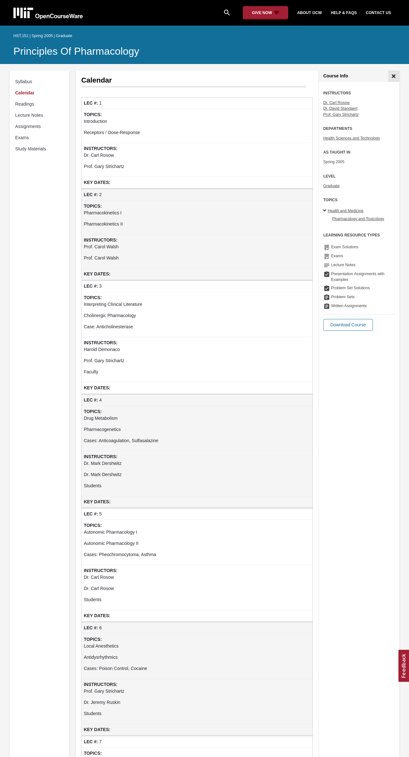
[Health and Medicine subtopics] (325, 211)
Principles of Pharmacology (76, 51)
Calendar (25, 92)
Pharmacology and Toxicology (358, 219)
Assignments (28, 126)
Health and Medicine (346, 211)
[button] (348, 325)
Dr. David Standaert (340, 108)
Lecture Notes (29, 115)
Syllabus (23, 81)
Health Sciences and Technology (351, 138)
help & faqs (344, 13)
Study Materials (30, 148)
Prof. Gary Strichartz (341, 114)
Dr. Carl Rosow (336, 102)
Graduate (331, 186)
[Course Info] (393, 76)
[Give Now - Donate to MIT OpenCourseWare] (266, 13)
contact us (378, 13)
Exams (22, 137)
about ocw (309, 13)
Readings (24, 104)
